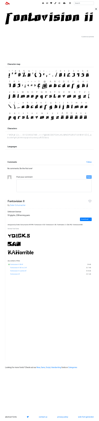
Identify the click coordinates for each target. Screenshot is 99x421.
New (38, 367)
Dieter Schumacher (17, 205)
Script (48, 367)
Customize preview (87, 37)
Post (89, 177)
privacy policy (62, 417)
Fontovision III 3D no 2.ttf (18, 267)
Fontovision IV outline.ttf (18, 271)
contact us (43, 417)
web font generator (86, 417)
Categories (72, 367)
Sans (43, 367)
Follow (89, 162)
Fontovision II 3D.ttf (16, 264)
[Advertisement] (49, 49)
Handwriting (56, 367)
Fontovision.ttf (15, 274)
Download (84, 219)
